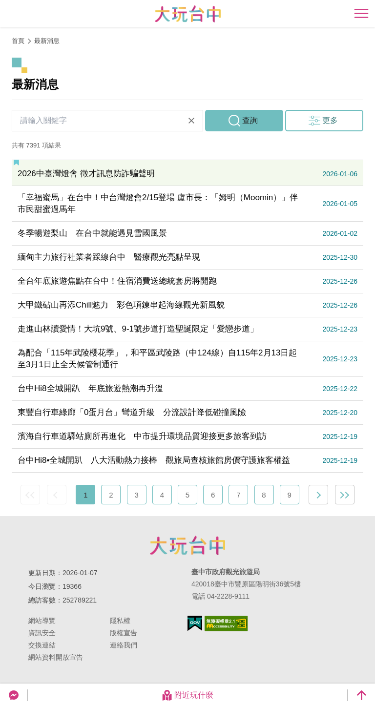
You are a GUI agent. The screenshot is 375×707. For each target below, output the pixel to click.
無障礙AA (226, 623)
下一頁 (318, 494)
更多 (330, 120)
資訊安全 (42, 633)
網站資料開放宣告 (55, 657)
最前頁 (30, 494)
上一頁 (56, 494)
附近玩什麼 (187, 695)
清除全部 (191, 121)
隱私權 (120, 620)
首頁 (18, 40)
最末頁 (344, 494)
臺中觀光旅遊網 (188, 13)
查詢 (250, 120)
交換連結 (42, 645)
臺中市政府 (187, 545)
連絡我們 (123, 645)
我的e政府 (195, 623)
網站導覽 (42, 620)
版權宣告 (123, 633)
